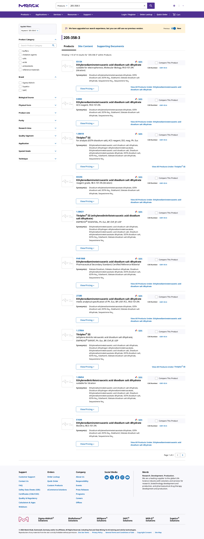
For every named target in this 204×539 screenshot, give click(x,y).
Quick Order (162, 14)
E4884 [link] (79, 99)
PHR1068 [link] (80, 258)
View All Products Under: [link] (156, 88)
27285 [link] (79, 295)
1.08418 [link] (80, 133)
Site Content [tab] (85, 46)
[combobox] (105, 6)
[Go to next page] (182, 455)
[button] (128, 14)
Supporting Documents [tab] (110, 46)
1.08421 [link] (80, 211)
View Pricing (87, 88)
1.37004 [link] (80, 330)
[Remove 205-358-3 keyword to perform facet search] (38, 31)
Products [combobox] (61, 6)
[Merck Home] (29, 5)
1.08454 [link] (80, 377)
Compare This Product (166, 62)
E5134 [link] (79, 61)
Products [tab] (69, 46)
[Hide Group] (55, 39)
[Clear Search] (144, 6)
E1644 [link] (79, 419)
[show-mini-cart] (178, 14)
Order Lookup (146, 14)
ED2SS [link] (79, 176)
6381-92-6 (163, 68)
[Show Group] (55, 97)
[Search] (151, 6)
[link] (104, 68)
